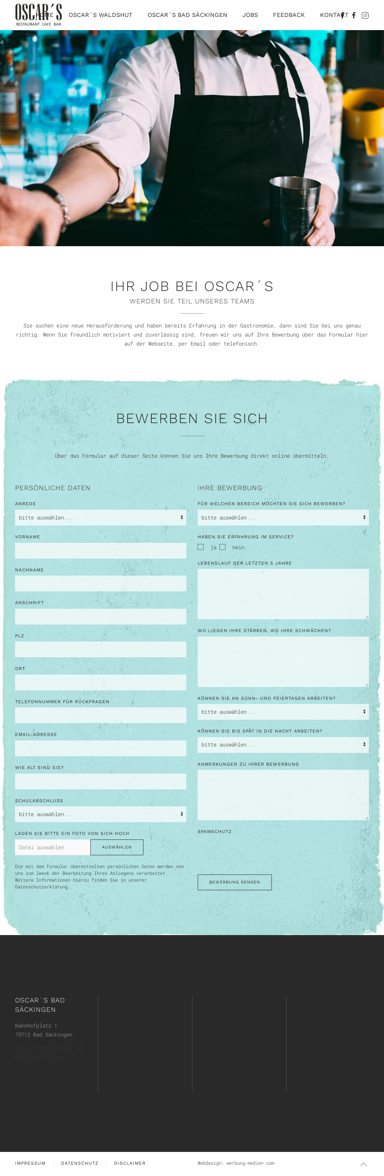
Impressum (30, 1163)
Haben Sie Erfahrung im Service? (246, 536)
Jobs (250, 14)
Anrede (25, 503)
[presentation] (255, 852)
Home (44, 14)
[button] (363, 1164)
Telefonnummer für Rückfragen (62, 701)
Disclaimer (130, 1163)
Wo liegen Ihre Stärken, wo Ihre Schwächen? (264, 630)
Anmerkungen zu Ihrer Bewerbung (248, 764)
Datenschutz (80, 1163)
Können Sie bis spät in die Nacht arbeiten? (260, 731)
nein (231, 547)
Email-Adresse (36, 734)
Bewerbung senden (234, 882)
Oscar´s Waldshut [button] (101, 14)
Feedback (289, 14)
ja (207, 547)
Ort (20, 668)
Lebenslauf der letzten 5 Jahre (245, 563)
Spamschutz (215, 831)
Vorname (27, 536)
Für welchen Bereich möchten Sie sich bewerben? (272, 503)
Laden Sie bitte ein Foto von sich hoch (72, 833)
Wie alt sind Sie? (39, 767)
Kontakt (334, 14)
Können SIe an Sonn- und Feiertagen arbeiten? (267, 698)
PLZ (19, 635)
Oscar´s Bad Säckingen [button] (187, 14)
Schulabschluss (39, 800)
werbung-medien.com (250, 1163)
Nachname (29, 570)
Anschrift (29, 602)
